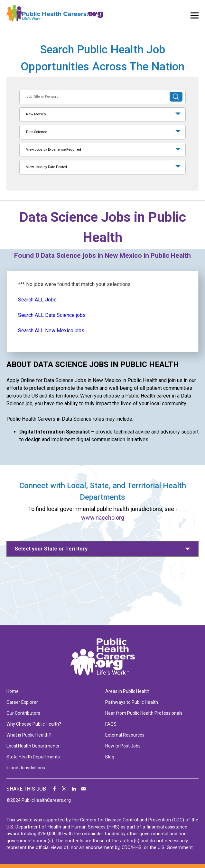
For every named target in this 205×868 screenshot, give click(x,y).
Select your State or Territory (51, 549)
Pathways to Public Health (131, 702)
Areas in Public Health (127, 691)
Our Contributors (23, 713)
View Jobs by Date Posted (46, 167)
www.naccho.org (102, 517)
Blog (109, 756)
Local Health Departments (32, 745)
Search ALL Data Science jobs (52, 315)
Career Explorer (22, 702)
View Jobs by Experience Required (53, 150)
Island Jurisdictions (25, 767)
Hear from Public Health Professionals (143, 713)
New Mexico (36, 114)
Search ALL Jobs (37, 300)
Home (12, 691)
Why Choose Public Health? (33, 724)
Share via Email (84, 789)
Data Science (36, 132)
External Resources (124, 735)
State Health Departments (33, 756)
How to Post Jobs (123, 745)
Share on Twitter (64, 789)
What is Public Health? (28, 735)
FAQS (110, 724)
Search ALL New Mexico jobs (51, 330)
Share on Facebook (55, 789)
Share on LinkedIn (74, 789)
